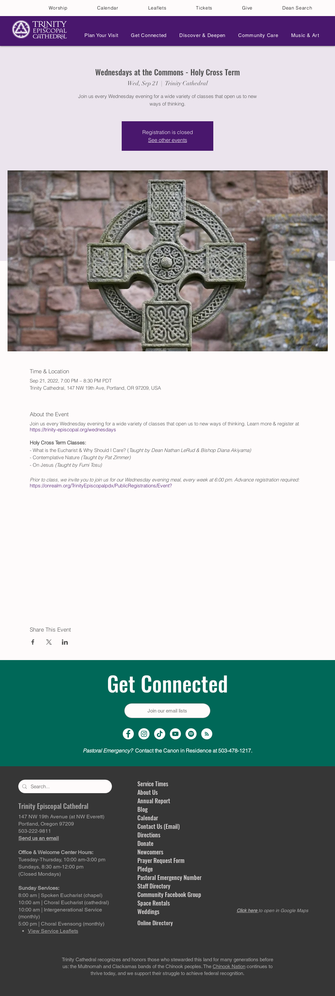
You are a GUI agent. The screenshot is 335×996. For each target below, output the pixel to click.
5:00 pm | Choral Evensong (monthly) (61, 924)
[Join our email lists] (167, 710)
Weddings (148, 911)
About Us (147, 792)
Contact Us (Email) (158, 826)
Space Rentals (153, 903)
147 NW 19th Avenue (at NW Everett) (61, 816)
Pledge (145, 869)
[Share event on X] (49, 642)
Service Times (152, 783)
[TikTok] (159, 733)
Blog (142, 809)
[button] (99, 35)
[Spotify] (191, 733)
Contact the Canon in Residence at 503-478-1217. (167, 750)
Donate (145, 843)
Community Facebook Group (169, 894)
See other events (167, 140)
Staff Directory (153, 886)
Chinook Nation (229, 966)
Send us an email (38, 838)
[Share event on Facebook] (33, 642)
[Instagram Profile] (144, 733)
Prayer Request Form (161, 860)
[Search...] (64, 786)
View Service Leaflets (53, 931)
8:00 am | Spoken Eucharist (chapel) (60, 895)
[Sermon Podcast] (206, 733)
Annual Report (153, 800)
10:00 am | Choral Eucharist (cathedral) (63, 902)
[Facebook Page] (128, 733)
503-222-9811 (34, 831)
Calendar (147, 817)
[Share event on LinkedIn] (65, 642)
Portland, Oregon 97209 (46, 824)
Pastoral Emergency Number (169, 877)
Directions (148, 834)
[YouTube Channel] (175, 733)
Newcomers (150, 852)
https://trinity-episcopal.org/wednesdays (73, 429)
